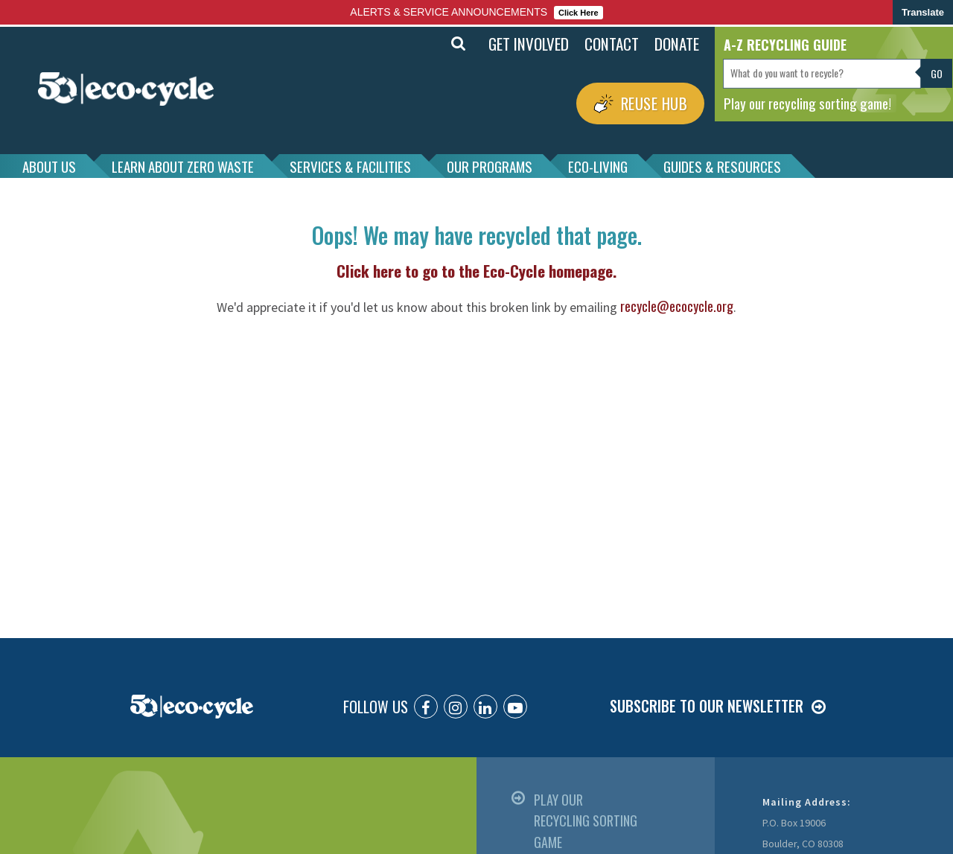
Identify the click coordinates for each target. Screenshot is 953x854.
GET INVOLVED (528, 43)
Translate (923, 12)
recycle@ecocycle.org (676, 306)
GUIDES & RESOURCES (722, 166)
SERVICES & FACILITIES (350, 166)
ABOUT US (49, 166)
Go (937, 73)
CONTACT (611, 43)
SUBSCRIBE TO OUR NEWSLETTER (706, 706)
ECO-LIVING (598, 166)
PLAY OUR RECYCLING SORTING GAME (585, 821)
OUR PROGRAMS (489, 166)
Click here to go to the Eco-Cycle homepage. (476, 270)
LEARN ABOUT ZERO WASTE (183, 166)
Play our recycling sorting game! (807, 102)
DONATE (676, 43)
